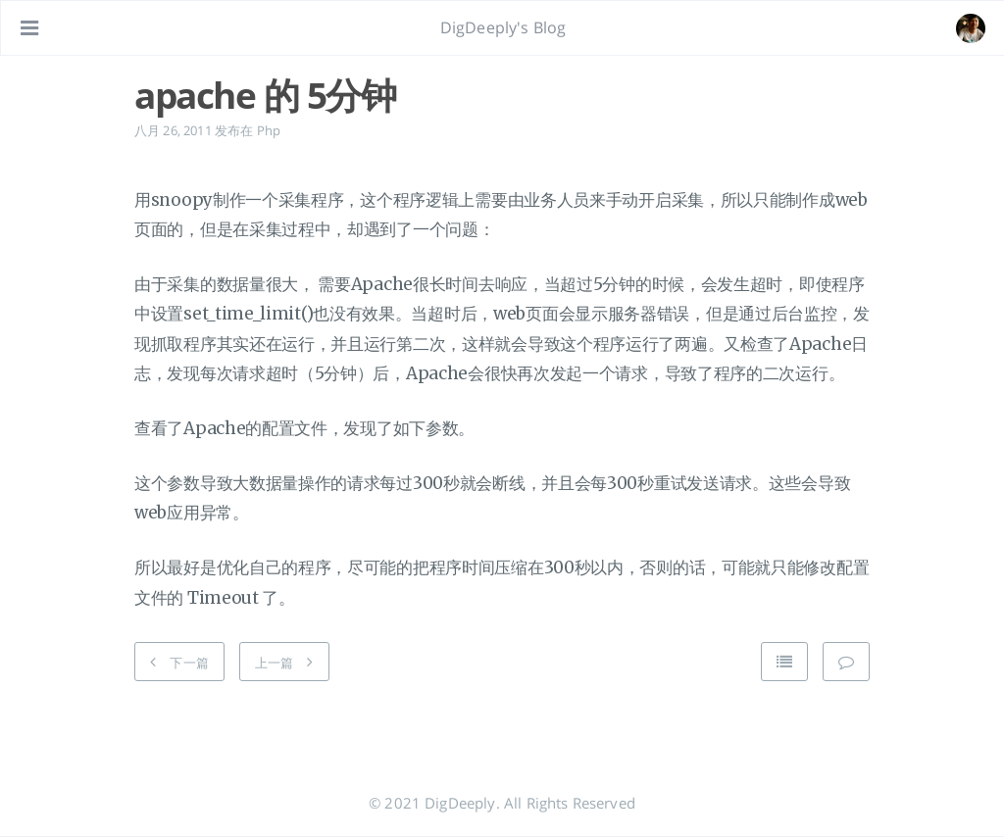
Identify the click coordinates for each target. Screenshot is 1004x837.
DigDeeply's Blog (503, 27)
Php (268, 130)
